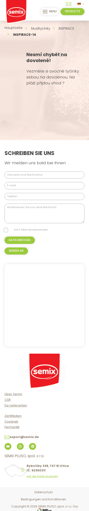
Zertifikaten (13, 416)
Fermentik (12, 427)
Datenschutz (43, 492)
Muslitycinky (40, 28)
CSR (8, 399)
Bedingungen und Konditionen (43, 499)
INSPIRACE (66, 28)
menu (50, 11)
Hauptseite (14, 28)
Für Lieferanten (16, 405)
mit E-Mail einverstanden (31, 230)
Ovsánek (11, 421)
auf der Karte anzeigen (42, 476)
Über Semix (13, 394)
